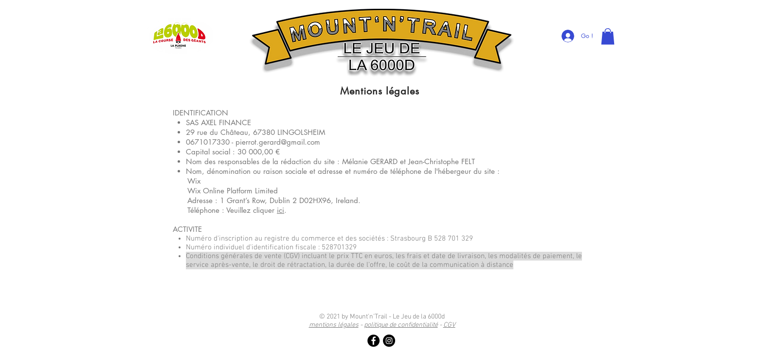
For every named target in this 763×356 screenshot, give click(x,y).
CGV (449, 325)
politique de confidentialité (401, 325)
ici (280, 210)
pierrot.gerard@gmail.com (278, 142)
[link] (608, 36)
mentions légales (334, 325)
